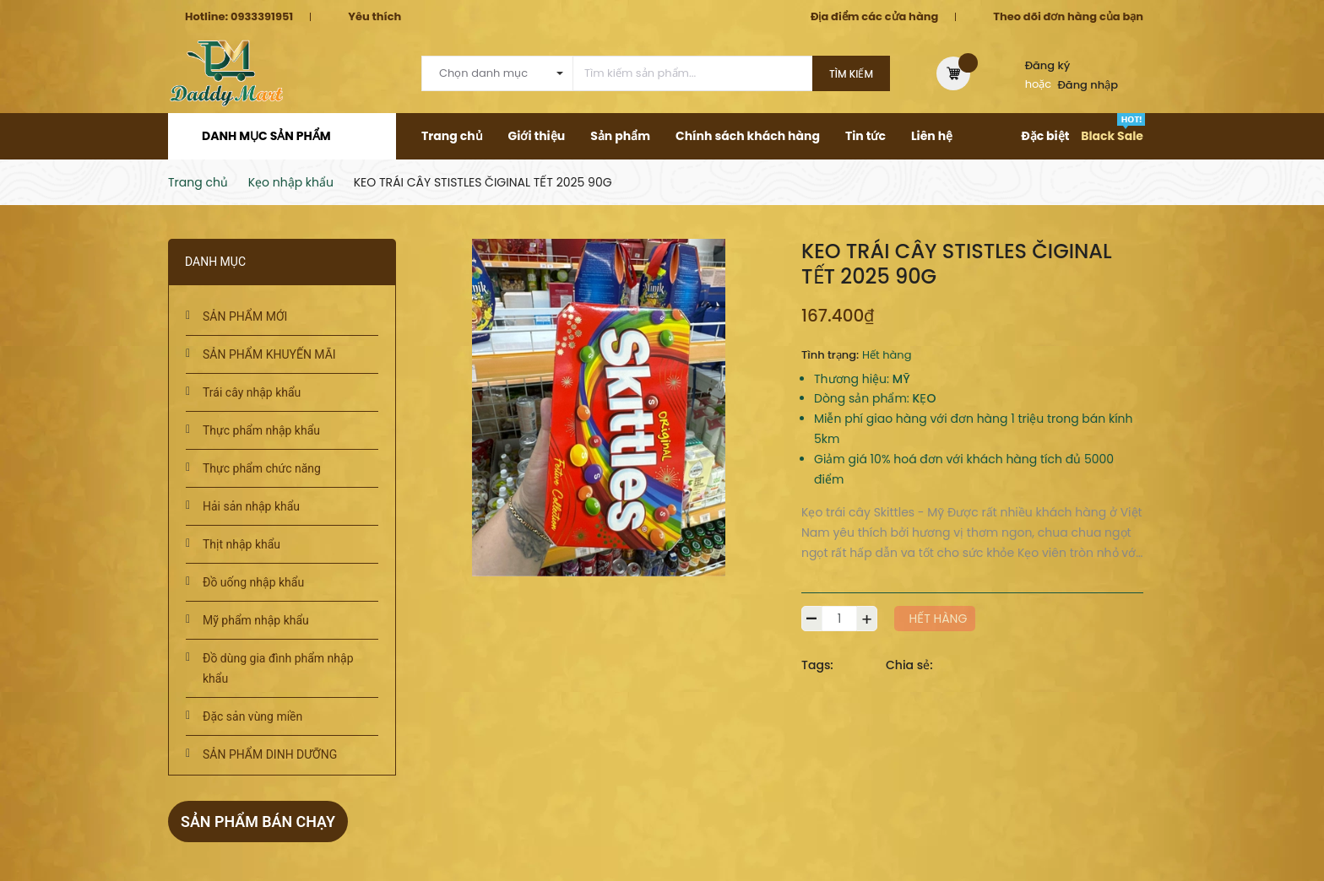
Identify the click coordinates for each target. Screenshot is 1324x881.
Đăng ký (1048, 65)
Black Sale (1112, 135)
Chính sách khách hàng (748, 135)
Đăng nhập (1088, 85)
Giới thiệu (537, 135)
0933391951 (262, 16)
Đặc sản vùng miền (252, 716)
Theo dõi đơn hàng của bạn (1068, 16)
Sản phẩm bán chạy (258, 821)
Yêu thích (374, 16)
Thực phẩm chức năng (262, 468)
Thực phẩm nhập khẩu (261, 430)
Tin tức (865, 135)
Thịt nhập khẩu (241, 544)
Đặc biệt (1045, 135)
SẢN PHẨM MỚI (245, 316)
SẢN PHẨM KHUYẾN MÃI (269, 354)
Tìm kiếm (851, 74)
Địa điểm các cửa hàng (874, 16)
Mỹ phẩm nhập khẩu (256, 620)
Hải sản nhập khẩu (251, 506)
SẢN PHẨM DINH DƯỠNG (270, 754)
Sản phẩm (620, 135)
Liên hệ (931, 135)
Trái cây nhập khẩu (252, 392)
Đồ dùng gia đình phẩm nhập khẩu (278, 668)
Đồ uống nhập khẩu (253, 582)
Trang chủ (452, 135)
